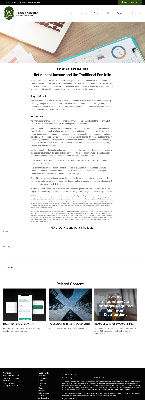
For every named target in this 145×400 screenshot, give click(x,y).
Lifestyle (42, 390)
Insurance (42, 383)
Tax (40, 385)
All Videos (42, 395)
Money (41, 388)
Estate (41, 381)
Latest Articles (44, 393)
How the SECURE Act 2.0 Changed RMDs (114, 324)
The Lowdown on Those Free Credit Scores (69, 324)
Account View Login (130, 2)
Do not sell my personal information (106, 395)
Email (76, 231)
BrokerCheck (103, 378)
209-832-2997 (9, 2)
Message (7, 246)
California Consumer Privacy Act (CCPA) (121, 393)
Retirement (43, 376)
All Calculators (44, 398)
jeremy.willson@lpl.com (29, 2)
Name (5, 231)
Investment (43, 378)
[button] (72, 13)
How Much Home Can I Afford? (18, 324)
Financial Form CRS (70, 374)
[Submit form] (9, 268)
